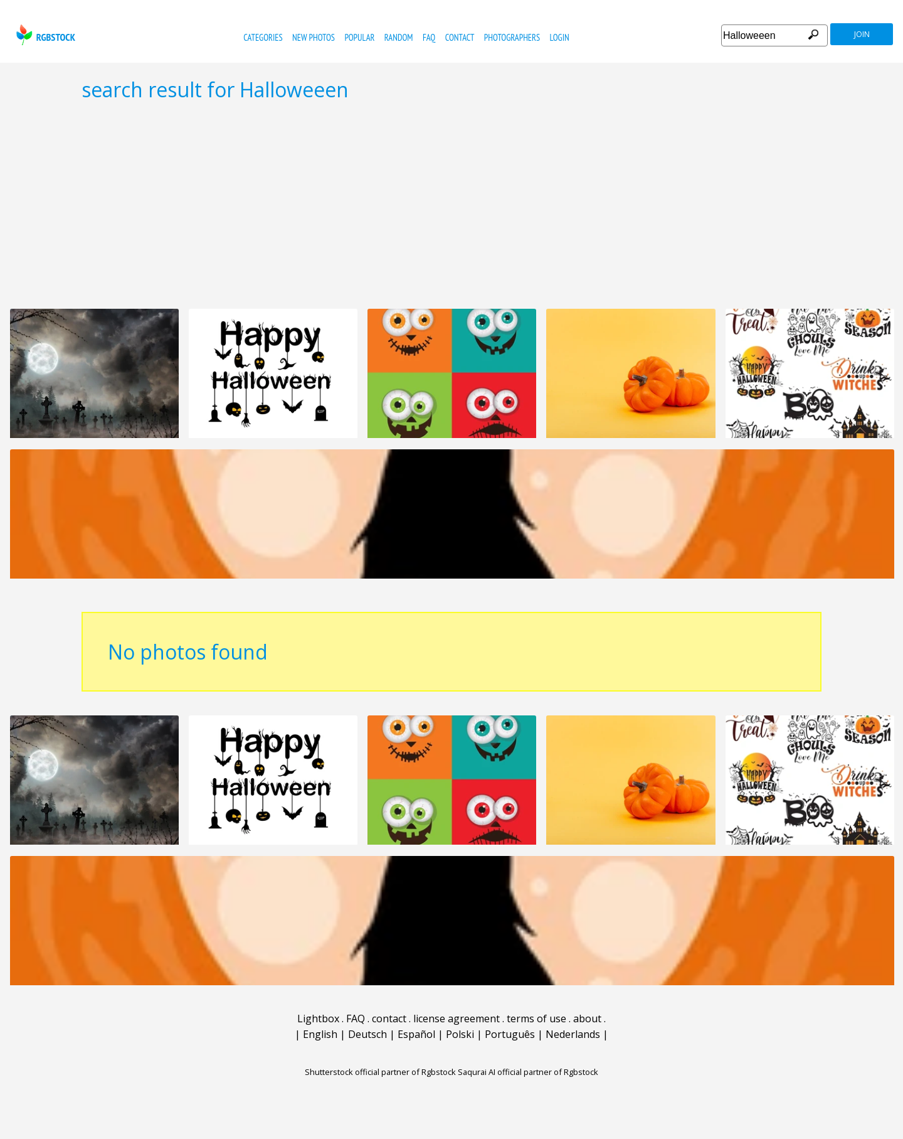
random (398, 37)
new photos (313, 37)
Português (510, 1034)
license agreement (456, 1018)
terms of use (536, 1018)
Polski (460, 1034)
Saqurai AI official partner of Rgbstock (528, 1072)
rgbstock (44, 34)
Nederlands (573, 1034)
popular (359, 37)
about (587, 1018)
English (320, 1034)
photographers (512, 37)
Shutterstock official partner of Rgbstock (380, 1072)
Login (559, 37)
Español (416, 1034)
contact (460, 37)
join (862, 34)
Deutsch (367, 1034)
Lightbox (318, 1018)
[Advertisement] (451, 204)
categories (262, 37)
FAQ (429, 37)
